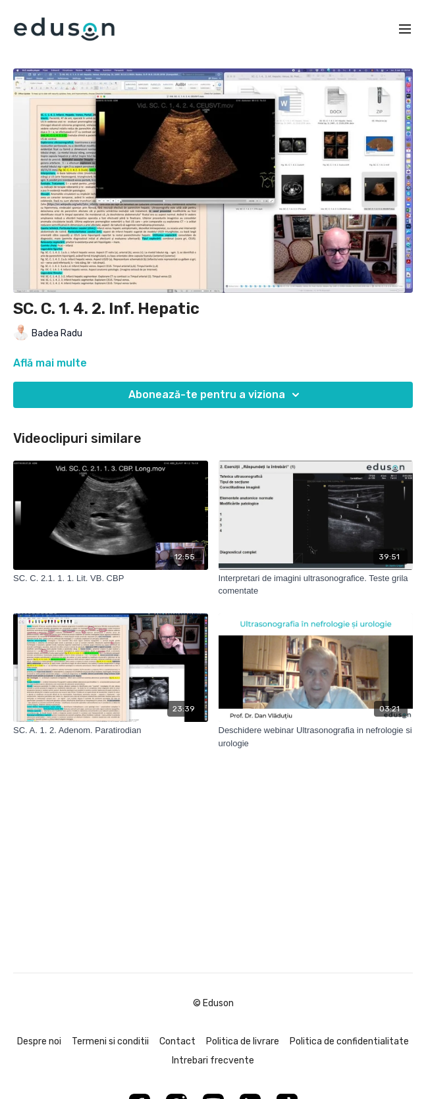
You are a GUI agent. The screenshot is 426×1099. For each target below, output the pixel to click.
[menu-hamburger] (405, 29)
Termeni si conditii (110, 1041)
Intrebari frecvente (213, 1060)
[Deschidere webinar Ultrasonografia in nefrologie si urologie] (316, 737)
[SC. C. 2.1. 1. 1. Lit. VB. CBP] (110, 578)
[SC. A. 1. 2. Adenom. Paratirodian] (110, 730)
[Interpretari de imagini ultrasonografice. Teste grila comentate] (316, 585)
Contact (177, 1041)
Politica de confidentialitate (349, 1041)
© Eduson (213, 1003)
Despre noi (39, 1041)
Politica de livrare (242, 1041)
